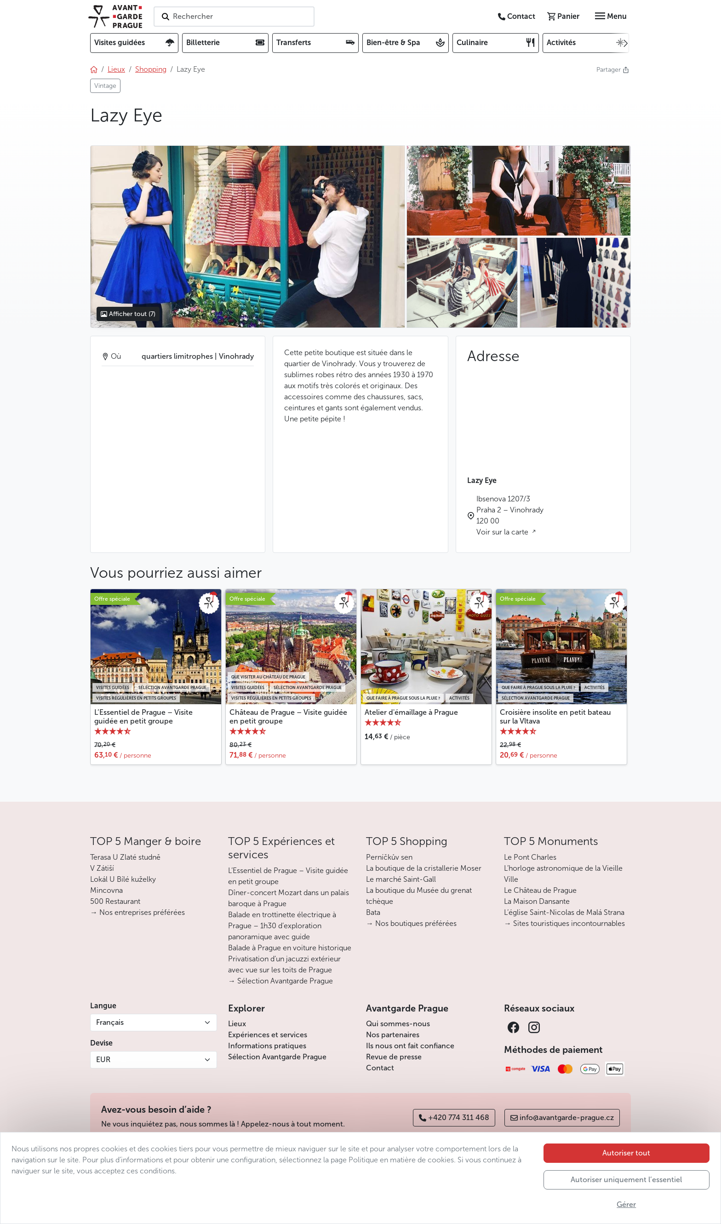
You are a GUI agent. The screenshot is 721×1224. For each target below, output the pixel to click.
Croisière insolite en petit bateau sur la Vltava (555, 716)
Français (110, 1022)
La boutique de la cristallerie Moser (423, 868)
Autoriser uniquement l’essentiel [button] (626, 1179)
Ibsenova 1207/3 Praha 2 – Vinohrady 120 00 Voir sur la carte (510, 515)
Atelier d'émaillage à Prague (411, 712)
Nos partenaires (392, 1034)
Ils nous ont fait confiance (410, 1045)
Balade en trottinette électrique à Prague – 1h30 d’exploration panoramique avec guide (282, 925)
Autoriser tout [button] (626, 1153)
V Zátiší (102, 868)
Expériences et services (267, 1034)
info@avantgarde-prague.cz (562, 1117)
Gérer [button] (626, 1204)
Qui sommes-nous (398, 1023)
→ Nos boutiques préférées (411, 923)
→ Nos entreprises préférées (137, 912)
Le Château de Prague (540, 890)
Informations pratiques (267, 1045)
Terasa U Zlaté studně (125, 857)
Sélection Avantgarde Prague (277, 1056)
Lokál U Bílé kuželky (123, 879)
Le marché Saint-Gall (401, 879)
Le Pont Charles (530, 857)
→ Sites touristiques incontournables (564, 923)
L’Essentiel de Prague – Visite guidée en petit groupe (143, 716)
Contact (380, 1067)
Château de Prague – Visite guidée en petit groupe (288, 716)
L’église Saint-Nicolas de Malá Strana (564, 912)
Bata (373, 912)
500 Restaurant (115, 901)
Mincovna (106, 890)
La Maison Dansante (537, 901)
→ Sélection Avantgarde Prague (280, 981)
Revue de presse (394, 1056)
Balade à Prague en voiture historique (289, 947)
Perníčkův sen (389, 857)
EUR (103, 1059)
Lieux (237, 1023)
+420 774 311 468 (454, 1117)
